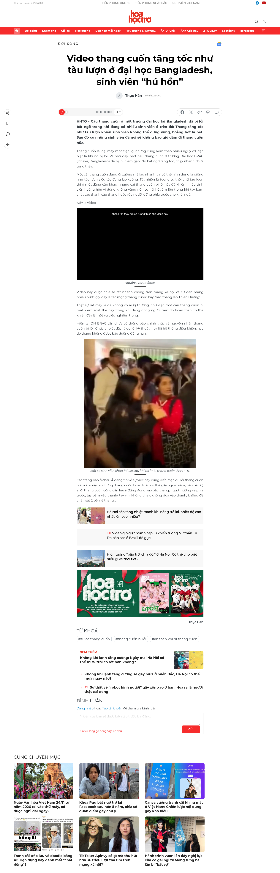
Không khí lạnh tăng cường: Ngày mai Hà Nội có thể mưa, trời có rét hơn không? (122, 660)
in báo (208, 112)
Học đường (82, 30)
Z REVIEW (210, 30)
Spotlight (228, 30)
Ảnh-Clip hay (189, 30)
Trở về (7, 144)
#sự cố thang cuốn (94, 639)
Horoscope (247, 30)
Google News (219, 44)
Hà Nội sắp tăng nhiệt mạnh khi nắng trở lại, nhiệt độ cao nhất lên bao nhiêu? (154, 514)
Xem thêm (263, 31)
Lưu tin (7, 123)
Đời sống (31, 30)
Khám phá (49, 30)
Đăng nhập (85, 708)
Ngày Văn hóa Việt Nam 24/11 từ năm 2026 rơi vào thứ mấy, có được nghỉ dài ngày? (41, 806)
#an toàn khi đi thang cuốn (174, 639)
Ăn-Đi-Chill (168, 30)
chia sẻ (182, 112)
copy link (199, 112)
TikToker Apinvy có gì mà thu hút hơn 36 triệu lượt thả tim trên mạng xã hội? (108, 860)
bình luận (216, 112)
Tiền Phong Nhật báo (151, 3)
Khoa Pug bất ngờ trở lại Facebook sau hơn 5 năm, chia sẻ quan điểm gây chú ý (108, 806)
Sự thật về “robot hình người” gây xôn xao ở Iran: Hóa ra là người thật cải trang (144, 689)
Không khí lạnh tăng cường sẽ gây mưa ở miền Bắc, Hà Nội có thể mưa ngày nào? (142, 676)
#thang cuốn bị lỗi (131, 639)
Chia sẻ (7, 113)
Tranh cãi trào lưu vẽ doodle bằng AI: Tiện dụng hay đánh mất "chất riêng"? (43, 860)
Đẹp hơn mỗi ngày (108, 30)
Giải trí (65, 30)
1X (116, 112)
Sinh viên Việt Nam (186, 3)
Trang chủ (17, 31)
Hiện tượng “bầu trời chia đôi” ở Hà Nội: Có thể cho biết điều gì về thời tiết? (152, 556)
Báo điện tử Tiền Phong (140, 16)
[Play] (62, 112)
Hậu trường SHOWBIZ (141, 30)
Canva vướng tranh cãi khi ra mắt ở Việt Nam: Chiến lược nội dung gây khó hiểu (174, 806)
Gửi (190, 729)
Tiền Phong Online (116, 3)
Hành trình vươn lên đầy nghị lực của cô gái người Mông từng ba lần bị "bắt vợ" (174, 860)
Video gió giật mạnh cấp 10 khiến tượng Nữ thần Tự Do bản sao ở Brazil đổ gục (152, 535)
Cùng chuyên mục (37, 757)
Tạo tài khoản (112, 708)
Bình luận (7, 134)
